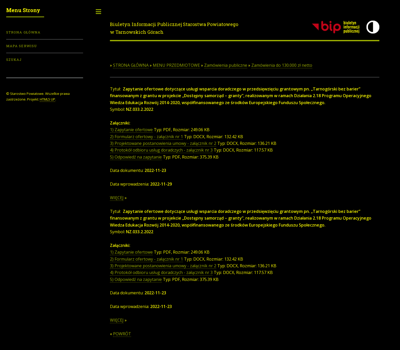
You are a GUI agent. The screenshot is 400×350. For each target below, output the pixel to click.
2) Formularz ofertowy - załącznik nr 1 (146, 136)
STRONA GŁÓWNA (131, 65)
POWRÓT (122, 334)
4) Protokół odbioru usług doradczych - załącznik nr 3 (161, 150)
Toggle (98, 11)
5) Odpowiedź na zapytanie (136, 157)
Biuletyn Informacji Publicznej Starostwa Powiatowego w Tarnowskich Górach (174, 28)
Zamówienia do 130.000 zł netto (281, 65)
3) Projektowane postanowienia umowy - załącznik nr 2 (163, 143)
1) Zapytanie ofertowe (131, 129)
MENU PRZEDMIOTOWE (176, 65)
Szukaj (14, 59)
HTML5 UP (47, 99)
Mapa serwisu (21, 46)
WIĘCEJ (117, 198)
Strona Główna (23, 32)
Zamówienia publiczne (225, 65)
